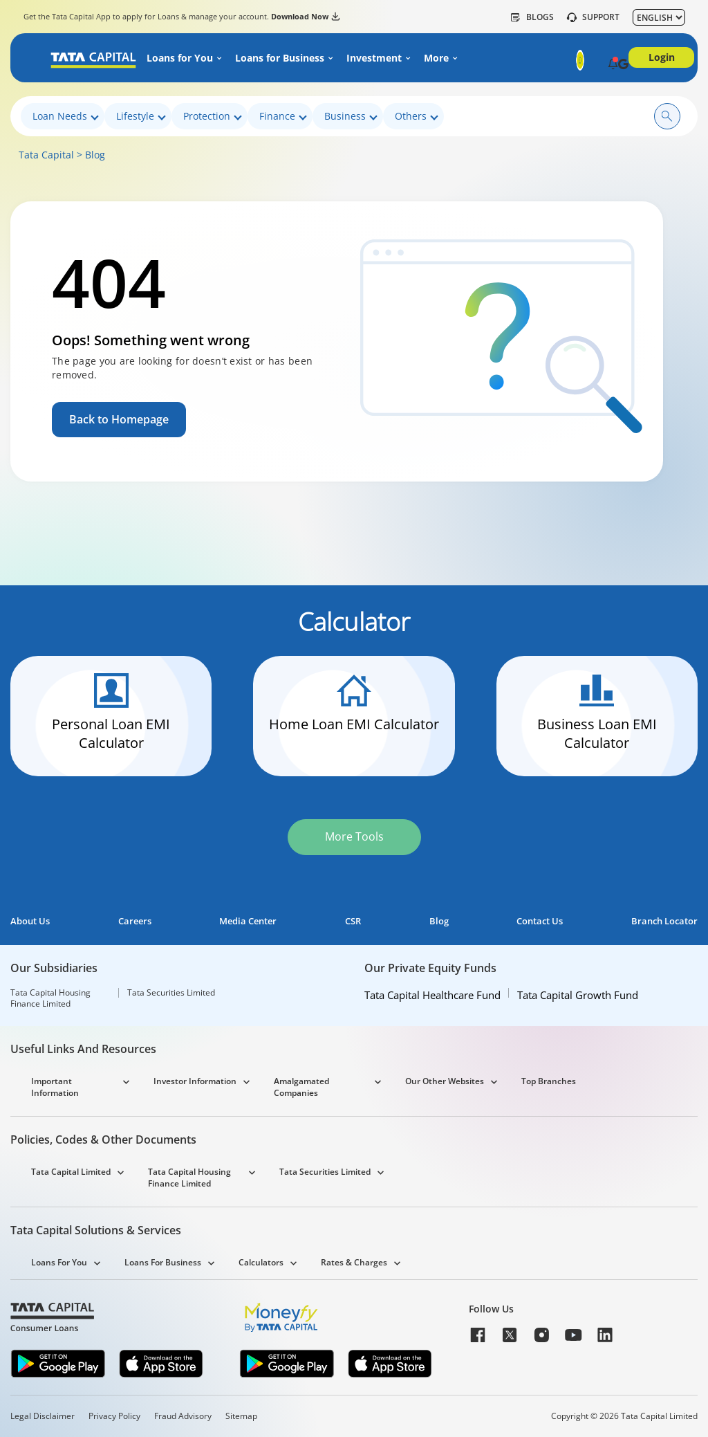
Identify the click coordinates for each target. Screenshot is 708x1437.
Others (416, 116)
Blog (95, 154)
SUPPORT (593, 17)
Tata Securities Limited (171, 992)
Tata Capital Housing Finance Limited (50, 998)
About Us (30, 921)
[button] (613, 65)
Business (351, 116)
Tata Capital (46, 154)
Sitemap (241, 1416)
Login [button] (662, 57)
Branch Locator (664, 921)
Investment (374, 58)
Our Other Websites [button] (444, 1081)
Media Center (248, 921)
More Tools (354, 836)
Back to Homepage (119, 419)
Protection (212, 116)
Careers (134, 921)
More (436, 58)
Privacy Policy (114, 1416)
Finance (283, 116)
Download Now (305, 16)
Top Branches (548, 1081)
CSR (353, 921)
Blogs (532, 17)
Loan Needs (65, 116)
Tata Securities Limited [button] (325, 1172)
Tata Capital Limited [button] (71, 1172)
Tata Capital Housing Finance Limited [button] (189, 1177)
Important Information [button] (55, 1087)
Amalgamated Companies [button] (301, 1087)
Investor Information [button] (194, 1081)
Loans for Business (279, 58)
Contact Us (539, 921)
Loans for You (180, 58)
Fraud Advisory (183, 1416)
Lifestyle (141, 116)
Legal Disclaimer (42, 1416)
